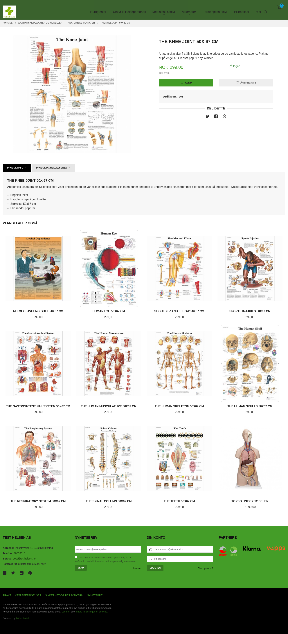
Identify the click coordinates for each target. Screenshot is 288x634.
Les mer (137, 568)
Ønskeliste (246, 82)
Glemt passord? (205, 568)
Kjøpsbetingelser (28, 595)
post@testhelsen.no (24, 558)
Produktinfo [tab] (15, 168)
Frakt (7, 595)
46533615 (19, 553)
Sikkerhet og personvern (64, 595)
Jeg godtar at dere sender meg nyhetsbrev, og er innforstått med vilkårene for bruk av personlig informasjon (105, 559)
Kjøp (186, 82)
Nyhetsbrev (95, 595)
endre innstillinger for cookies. (92, 611)
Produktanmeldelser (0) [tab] (51, 168)
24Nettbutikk (22, 618)
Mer (258, 9)
